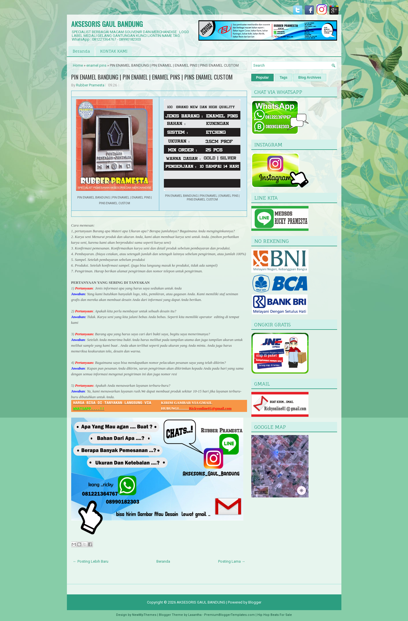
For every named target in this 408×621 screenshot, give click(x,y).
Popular (262, 78)
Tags (283, 78)
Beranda (81, 51)
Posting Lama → (231, 561)
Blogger (254, 602)
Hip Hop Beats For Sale (274, 615)
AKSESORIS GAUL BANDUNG (107, 24)
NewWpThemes (144, 615)
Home (78, 65)
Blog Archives (309, 78)
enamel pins (96, 65)
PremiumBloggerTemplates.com (229, 615)
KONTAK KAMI (114, 51)
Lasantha (195, 615)
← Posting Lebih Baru (90, 561)
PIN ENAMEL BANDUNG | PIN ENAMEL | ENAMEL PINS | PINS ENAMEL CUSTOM (152, 77)
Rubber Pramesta (90, 85)
